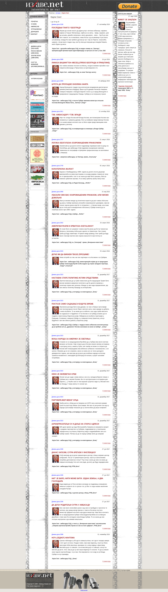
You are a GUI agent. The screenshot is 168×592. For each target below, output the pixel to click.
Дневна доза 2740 (57, 165)
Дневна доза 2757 (57, 139)
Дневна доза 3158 (57, 24)
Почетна (34, 21)
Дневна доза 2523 (57, 274)
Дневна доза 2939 (57, 81)
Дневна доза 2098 (57, 534)
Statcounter (84, 590)
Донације (35, 31)
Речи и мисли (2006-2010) (94, 570)
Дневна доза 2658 (57, 191)
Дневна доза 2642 (57, 223)
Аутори (58, 13)
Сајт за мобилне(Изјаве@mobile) (37, 64)
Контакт (34, 34)
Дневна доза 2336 (57, 449)
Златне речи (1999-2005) (112, 570)
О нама (34, 24)
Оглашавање (36, 29)
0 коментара (107, 53)
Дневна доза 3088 (57, 59)
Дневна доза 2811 (57, 111)
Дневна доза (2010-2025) (76, 570)
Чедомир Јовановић (125, 86)
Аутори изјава (37, 78)
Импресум (35, 26)
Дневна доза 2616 (57, 251)
